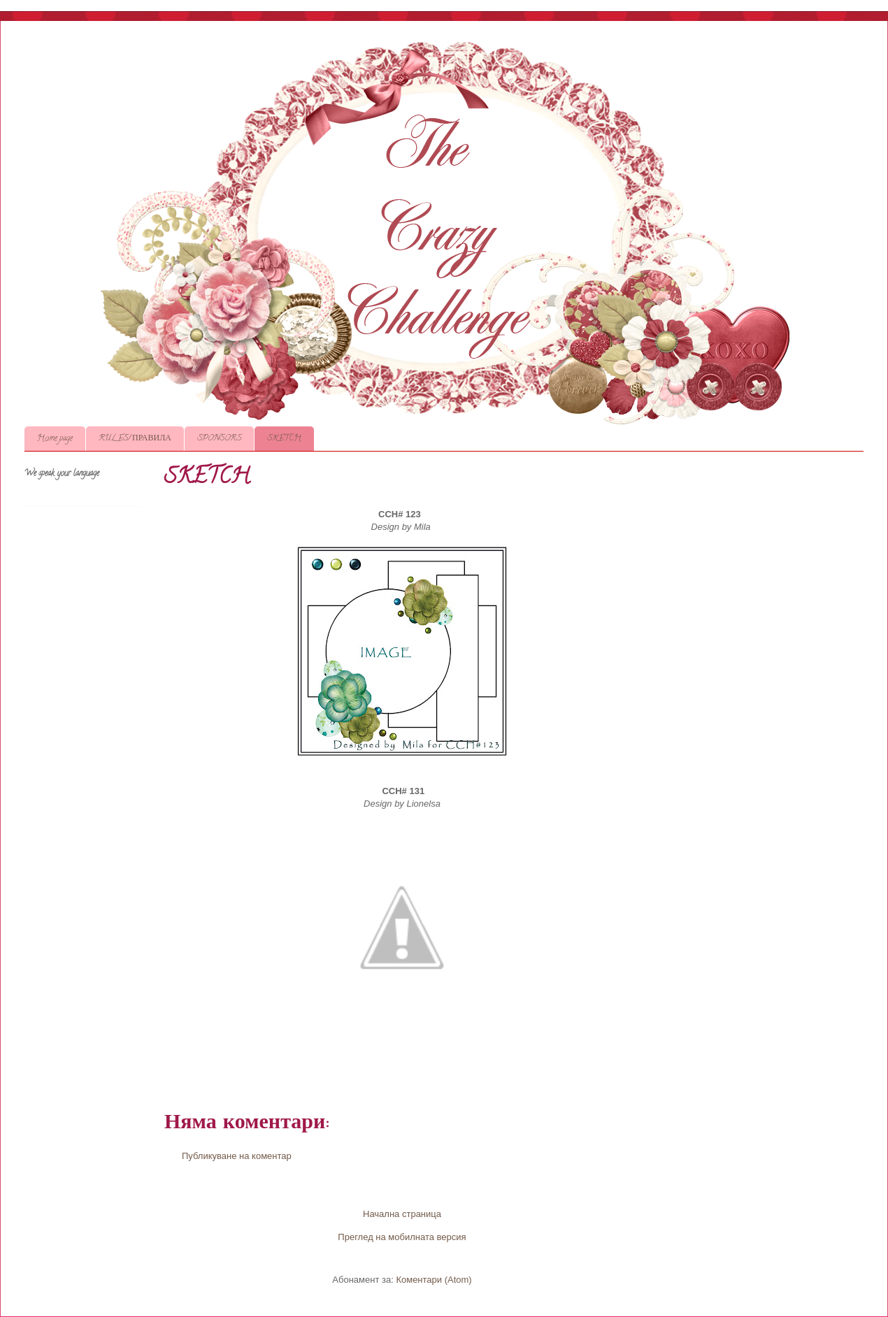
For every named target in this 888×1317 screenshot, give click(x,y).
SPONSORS (219, 438)
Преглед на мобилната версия (402, 1237)
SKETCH (284, 438)
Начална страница (402, 1214)
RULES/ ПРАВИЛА (135, 438)
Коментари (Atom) (433, 1279)
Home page (55, 438)
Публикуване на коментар (237, 1156)
